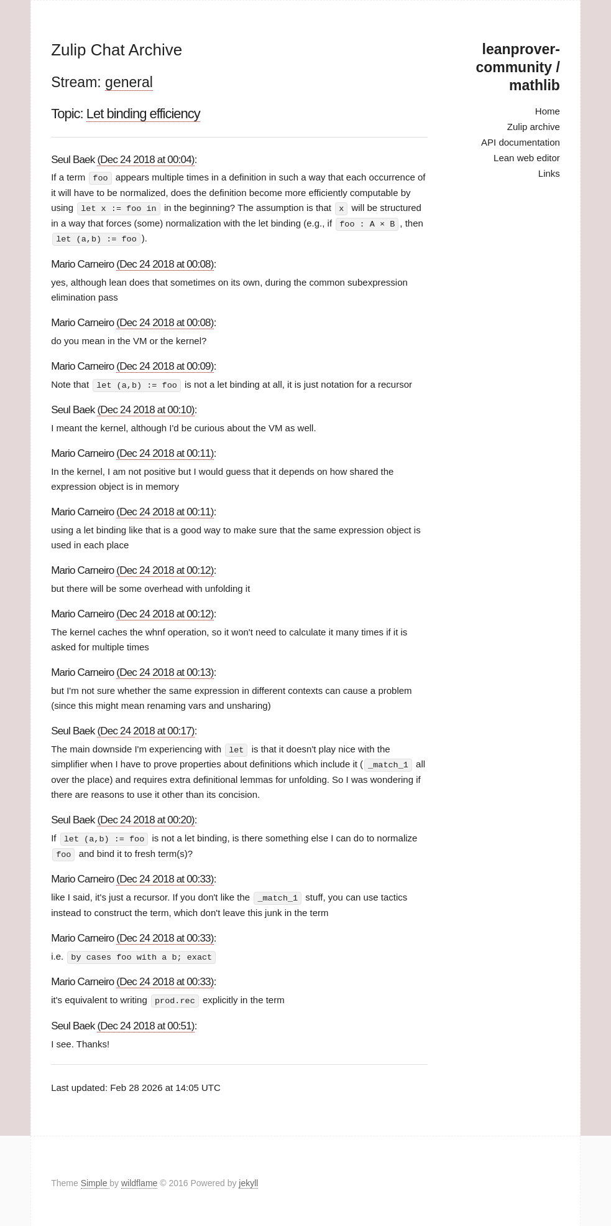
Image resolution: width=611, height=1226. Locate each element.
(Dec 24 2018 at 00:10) (145, 408)
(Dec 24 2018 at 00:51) (145, 1021)
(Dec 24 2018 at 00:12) (164, 568)
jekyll (248, 1179)
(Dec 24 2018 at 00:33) (164, 876)
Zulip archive (533, 126)
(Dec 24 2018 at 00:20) (145, 817)
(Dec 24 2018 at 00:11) (164, 451)
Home (547, 111)
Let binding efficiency (143, 113)
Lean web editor (527, 157)
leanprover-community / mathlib (517, 67)
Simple (95, 1179)
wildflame (139, 1179)
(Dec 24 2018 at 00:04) (145, 160)
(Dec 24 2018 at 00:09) (164, 364)
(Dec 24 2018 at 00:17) (145, 729)
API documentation (520, 142)
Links (549, 173)
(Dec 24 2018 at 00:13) (164, 670)
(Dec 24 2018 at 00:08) (164, 262)
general (129, 82)
